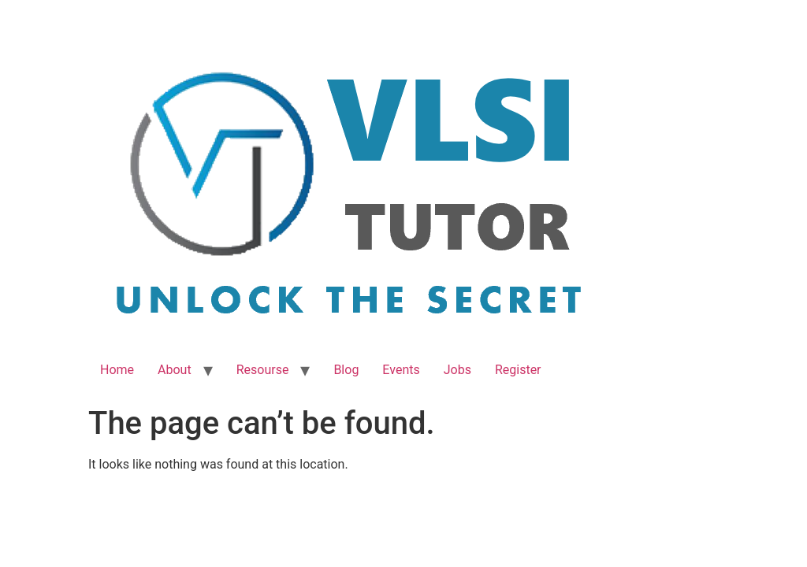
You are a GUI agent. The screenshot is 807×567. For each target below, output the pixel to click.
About (175, 369)
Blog (346, 369)
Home (117, 369)
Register (518, 369)
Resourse (262, 369)
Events (400, 369)
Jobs (457, 369)
